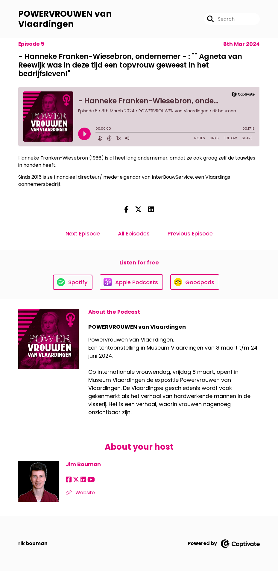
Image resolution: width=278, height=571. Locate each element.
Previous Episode (190, 233)
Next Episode (83, 233)
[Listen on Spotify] (72, 282)
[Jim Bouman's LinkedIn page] (83, 479)
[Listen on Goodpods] (194, 282)
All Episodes (134, 233)
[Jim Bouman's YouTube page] (91, 479)
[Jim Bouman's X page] (76, 479)
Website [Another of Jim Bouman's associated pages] (80, 492)
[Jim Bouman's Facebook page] (69, 479)
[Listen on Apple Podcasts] (131, 282)
